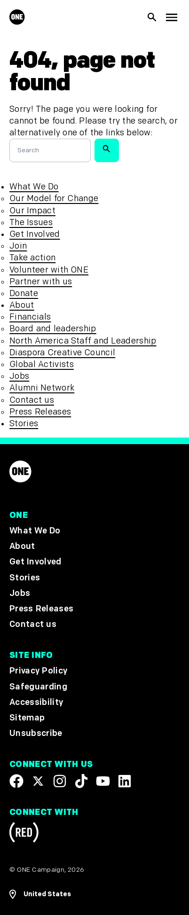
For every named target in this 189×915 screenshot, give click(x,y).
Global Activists (41, 364)
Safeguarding (38, 686)
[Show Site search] (152, 17)
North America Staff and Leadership (82, 341)
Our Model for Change (53, 198)
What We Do (33, 187)
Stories (23, 424)
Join (18, 246)
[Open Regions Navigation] (94, 894)
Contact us (31, 400)
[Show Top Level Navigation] (171, 17)
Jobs (19, 376)
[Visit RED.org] (24, 834)
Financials (30, 317)
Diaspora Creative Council (62, 353)
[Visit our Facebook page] (16, 781)
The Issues (31, 222)
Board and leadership (52, 329)
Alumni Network (41, 388)
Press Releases (40, 412)
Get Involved (34, 234)
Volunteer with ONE (48, 270)
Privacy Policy (38, 671)
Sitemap (27, 718)
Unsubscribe (36, 733)
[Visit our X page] (38, 781)
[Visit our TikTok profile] (81, 781)
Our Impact (32, 211)
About (21, 305)
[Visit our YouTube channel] (103, 781)
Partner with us (40, 282)
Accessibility (36, 702)
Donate (23, 293)
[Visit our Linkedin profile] (125, 781)
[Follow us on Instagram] (60, 781)
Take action (32, 258)
